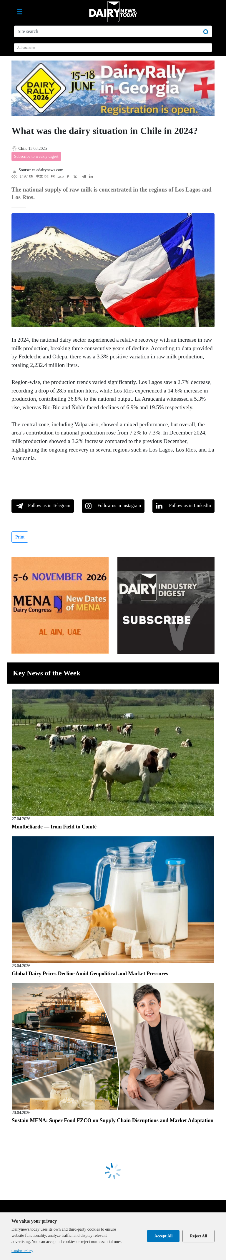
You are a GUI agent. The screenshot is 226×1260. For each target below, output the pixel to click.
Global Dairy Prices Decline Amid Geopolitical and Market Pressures (90, 974)
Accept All (163, 1236)
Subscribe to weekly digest (36, 156)
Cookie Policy (22, 1251)
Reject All (198, 1236)
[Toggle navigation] (19, 12)
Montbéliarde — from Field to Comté (54, 827)
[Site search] (113, 31)
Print (19, 536)
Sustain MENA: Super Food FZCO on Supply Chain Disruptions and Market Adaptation (112, 1120)
